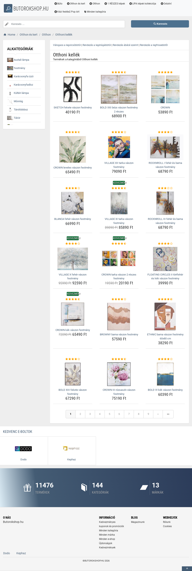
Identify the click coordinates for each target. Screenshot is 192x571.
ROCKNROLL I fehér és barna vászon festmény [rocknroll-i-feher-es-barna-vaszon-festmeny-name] (165, 164)
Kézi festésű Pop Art (71, 11)
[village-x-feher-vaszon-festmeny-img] (72, 259)
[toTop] (187, 568)
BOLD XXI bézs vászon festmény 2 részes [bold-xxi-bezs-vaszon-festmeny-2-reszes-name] (119, 109)
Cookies (167, 526)
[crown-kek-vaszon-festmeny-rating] (72, 299)
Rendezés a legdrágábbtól (97, 45)
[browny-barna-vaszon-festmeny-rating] (119, 299)
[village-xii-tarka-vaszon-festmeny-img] (119, 147)
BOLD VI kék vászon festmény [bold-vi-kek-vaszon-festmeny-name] (165, 389)
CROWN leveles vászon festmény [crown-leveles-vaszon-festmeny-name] (72, 167)
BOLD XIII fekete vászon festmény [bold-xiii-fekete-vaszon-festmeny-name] (73, 391)
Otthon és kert (80, 3)
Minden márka (107, 534)
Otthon (99, 3)
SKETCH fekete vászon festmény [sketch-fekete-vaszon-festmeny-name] (73, 107)
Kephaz (21, 553)
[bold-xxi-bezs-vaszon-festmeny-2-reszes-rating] (119, 72)
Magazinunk (138, 522)
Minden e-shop (107, 539)
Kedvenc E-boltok (17, 431)
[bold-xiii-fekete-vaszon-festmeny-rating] (72, 359)
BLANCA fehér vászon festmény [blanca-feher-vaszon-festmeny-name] (72, 218)
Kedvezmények (107, 547)
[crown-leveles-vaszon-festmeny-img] (72, 149)
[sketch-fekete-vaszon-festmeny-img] (72, 89)
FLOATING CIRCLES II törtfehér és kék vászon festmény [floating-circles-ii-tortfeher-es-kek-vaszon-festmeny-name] (165, 276)
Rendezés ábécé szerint (125, 45)
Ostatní (170, 3)
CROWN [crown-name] (165, 107)
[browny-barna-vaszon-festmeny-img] (119, 316)
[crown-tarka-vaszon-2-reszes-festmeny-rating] (119, 244)
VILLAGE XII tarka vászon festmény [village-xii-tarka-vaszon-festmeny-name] (118, 164)
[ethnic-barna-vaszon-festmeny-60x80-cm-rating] (165, 299)
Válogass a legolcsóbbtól (67, 45)
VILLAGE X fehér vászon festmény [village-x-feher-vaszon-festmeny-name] (72, 276)
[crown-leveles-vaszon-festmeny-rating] (72, 132)
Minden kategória (99, 11)
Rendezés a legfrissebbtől (154, 45)
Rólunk (167, 522)
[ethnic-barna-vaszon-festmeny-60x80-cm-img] (165, 316)
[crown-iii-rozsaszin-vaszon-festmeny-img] (119, 374)
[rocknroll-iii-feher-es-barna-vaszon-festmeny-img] (165, 203)
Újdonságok (105, 543)
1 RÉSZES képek (118, 3)
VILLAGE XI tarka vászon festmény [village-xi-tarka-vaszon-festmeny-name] (119, 221)
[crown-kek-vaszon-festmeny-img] (72, 314)
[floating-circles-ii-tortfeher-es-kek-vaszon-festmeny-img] (165, 259)
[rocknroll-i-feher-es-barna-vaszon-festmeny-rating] (165, 132)
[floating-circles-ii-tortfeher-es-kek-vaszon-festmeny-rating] (165, 244)
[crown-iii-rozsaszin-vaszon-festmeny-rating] (119, 359)
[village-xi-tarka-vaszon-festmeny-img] (119, 203)
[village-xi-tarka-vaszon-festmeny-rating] (119, 188)
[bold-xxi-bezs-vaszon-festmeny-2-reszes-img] (119, 89)
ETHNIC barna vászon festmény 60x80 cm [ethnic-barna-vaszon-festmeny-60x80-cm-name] (165, 336)
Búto (62, 3)
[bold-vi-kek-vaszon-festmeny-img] (165, 374)
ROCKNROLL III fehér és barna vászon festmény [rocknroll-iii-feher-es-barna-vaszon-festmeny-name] (165, 221)
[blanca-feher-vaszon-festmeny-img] (72, 203)
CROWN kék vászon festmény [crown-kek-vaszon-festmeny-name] (72, 330)
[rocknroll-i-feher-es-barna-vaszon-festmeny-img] (165, 147)
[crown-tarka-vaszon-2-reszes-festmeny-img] (119, 259)
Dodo (6, 553)
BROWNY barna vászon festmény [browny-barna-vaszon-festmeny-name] (119, 334)
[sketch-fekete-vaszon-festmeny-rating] (72, 72)
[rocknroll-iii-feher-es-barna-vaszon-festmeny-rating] (165, 188)
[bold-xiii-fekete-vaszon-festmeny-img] (72, 374)
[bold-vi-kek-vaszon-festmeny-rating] (165, 359)
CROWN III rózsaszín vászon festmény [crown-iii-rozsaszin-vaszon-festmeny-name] (119, 391)
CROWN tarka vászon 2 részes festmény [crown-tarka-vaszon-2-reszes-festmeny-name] (118, 276)
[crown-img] (165, 89)
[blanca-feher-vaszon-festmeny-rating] (72, 188)
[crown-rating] (165, 72)
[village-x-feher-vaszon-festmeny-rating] (72, 244)
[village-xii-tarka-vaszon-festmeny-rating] (119, 132)
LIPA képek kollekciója (147, 3)
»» (168, 413)
